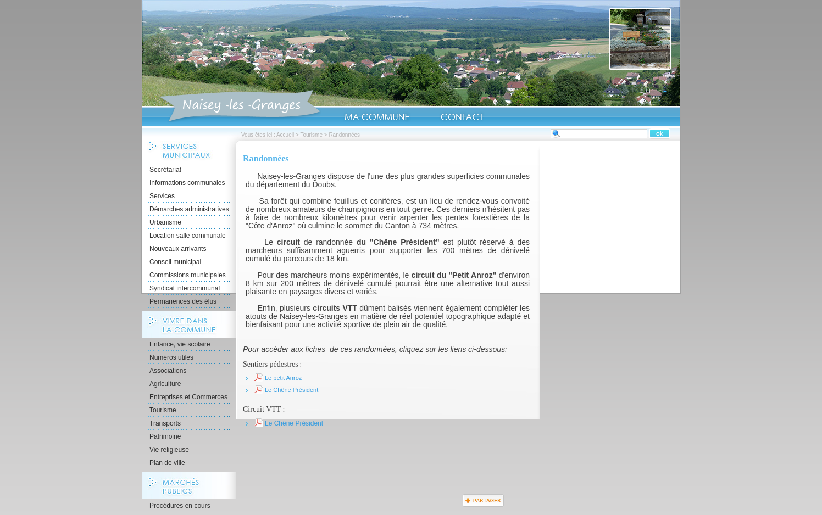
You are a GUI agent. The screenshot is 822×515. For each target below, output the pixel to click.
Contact (462, 117)
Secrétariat (165, 169)
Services (162, 196)
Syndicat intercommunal (184, 288)
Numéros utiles (171, 357)
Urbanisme (165, 222)
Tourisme (311, 135)
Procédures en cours (179, 506)
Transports (165, 423)
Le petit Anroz (283, 377)
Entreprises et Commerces (188, 397)
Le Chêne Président (291, 390)
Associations (167, 370)
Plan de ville (167, 463)
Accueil (240, 106)
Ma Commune (377, 117)
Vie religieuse (169, 450)
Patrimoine (165, 436)
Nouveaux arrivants (177, 249)
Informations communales (187, 183)
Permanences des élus (182, 301)
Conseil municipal (175, 262)
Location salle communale (187, 235)
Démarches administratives (189, 209)
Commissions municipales (187, 275)
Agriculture (165, 384)
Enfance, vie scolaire (179, 344)
